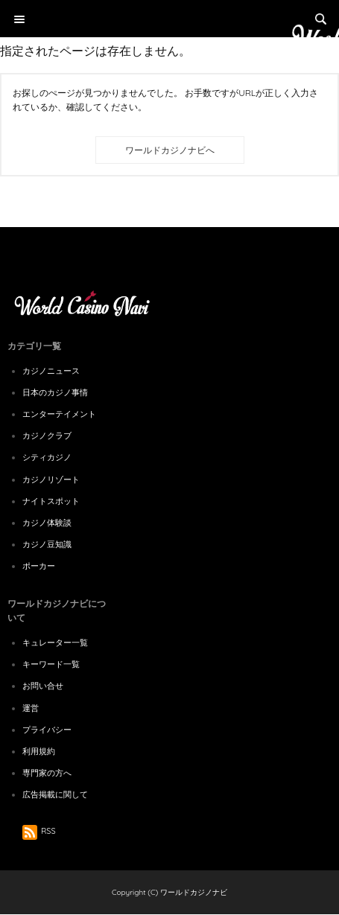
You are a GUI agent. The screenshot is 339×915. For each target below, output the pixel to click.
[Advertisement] (169, 148)
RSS (39, 831)
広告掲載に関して (55, 794)
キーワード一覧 (51, 664)
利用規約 (38, 751)
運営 (30, 708)
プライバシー (47, 729)
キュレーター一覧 (55, 642)
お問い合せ (42, 685)
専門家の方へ (47, 773)
